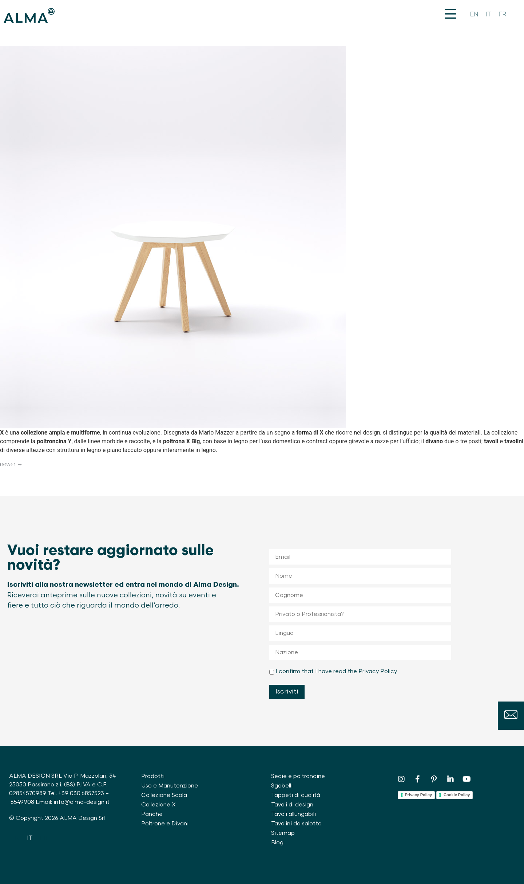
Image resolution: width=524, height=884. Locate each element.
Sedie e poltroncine (298, 776)
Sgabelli (282, 785)
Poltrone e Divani (164, 823)
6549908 (22, 802)
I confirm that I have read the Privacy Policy (336, 671)
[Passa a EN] (474, 14)
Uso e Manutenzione (169, 785)
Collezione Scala (164, 795)
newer (11, 464)
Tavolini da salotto (296, 823)
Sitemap (283, 833)
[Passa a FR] (502, 14)
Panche (152, 814)
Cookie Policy (457, 795)
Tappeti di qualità (295, 795)
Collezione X (158, 804)
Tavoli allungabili (293, 814)
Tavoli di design (292, 804)
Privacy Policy (418, 795)
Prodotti (152, 776)
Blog (277, 842)
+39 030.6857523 (81, 793)
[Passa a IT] (488, 14)
